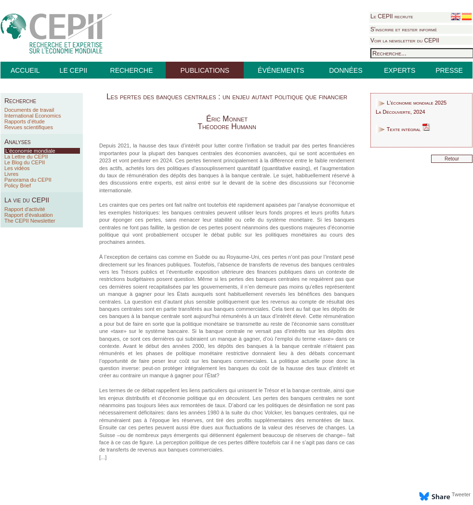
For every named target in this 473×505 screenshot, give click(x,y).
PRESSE (449, 70)
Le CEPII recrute (391, 16)
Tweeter (461, 494)
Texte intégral (403, 129)
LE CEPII (74, 70)
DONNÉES (345, 70)
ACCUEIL (25, 70)
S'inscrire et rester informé (403, 29)
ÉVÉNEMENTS (281, 70)
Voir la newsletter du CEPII (404, 40)
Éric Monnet (227, 119)
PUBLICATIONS (204, 70)
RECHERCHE (131, 70)
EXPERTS (399, 70)
